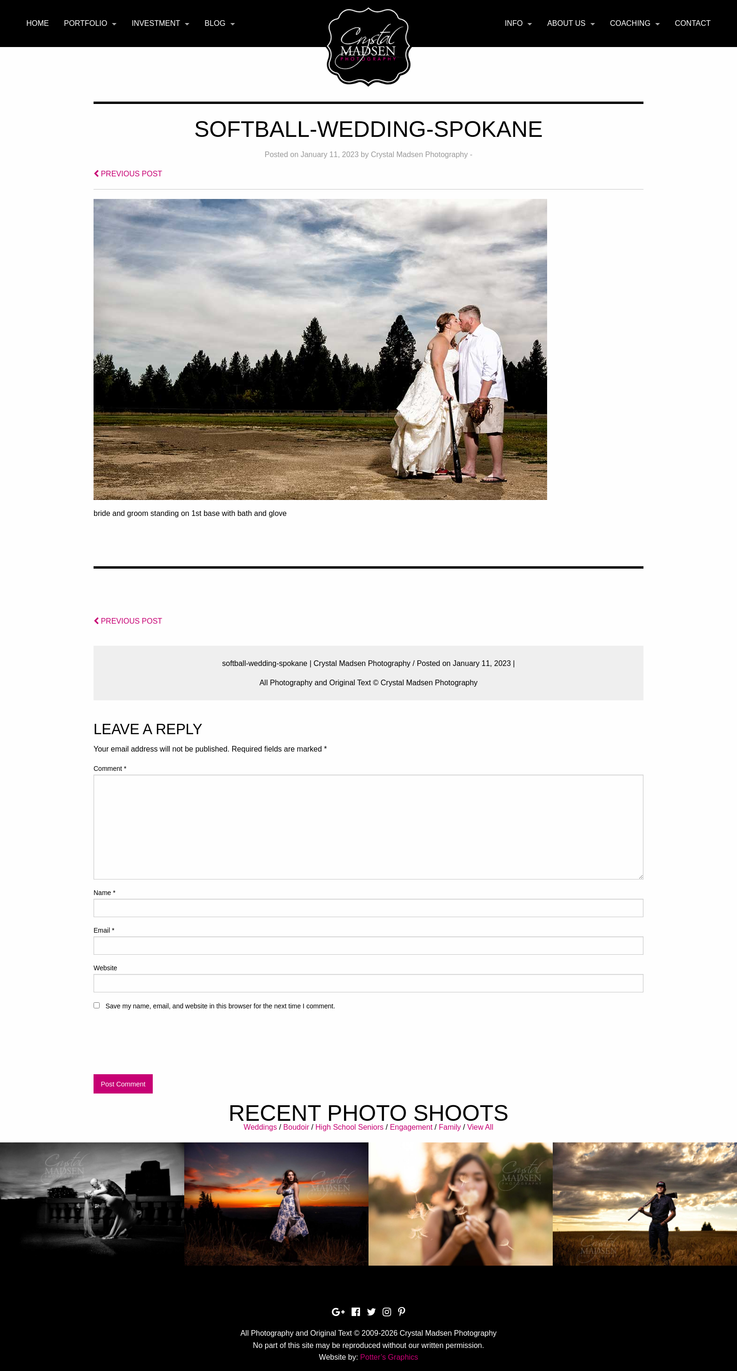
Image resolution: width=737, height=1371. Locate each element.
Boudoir (296, 1127)
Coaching (630, 23)
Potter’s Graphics (389, 1357)
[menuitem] (37, 23)
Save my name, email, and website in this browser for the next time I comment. (220, 1006)
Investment (156, 23)
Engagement (411, 1127)
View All (480, 1127)
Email (104, 930)
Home (37, 23)
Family (450, 1127)
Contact (693, 23)
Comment (110, 768)
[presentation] (165, 1046)
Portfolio (85, 23)
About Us (566, 23)
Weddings (260, 1127)
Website (105, 968)
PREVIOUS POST (128, 174)
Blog (214, 23)
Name (105, 892)
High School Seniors (349, 1127)
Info (514, 23)
